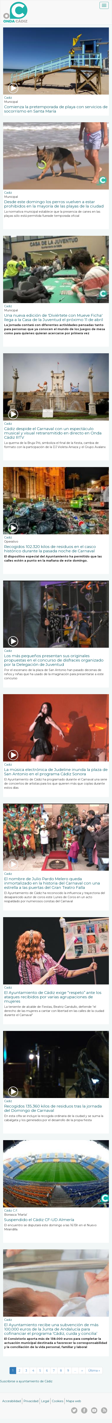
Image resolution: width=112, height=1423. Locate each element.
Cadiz (8, 98)
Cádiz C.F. (11, 1210)
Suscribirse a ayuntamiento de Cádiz (26, 1381)
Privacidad (30, 1401)
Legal (45, 1401)
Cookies (57, 1401)
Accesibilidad (11, 1401)
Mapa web (73, 1401)
